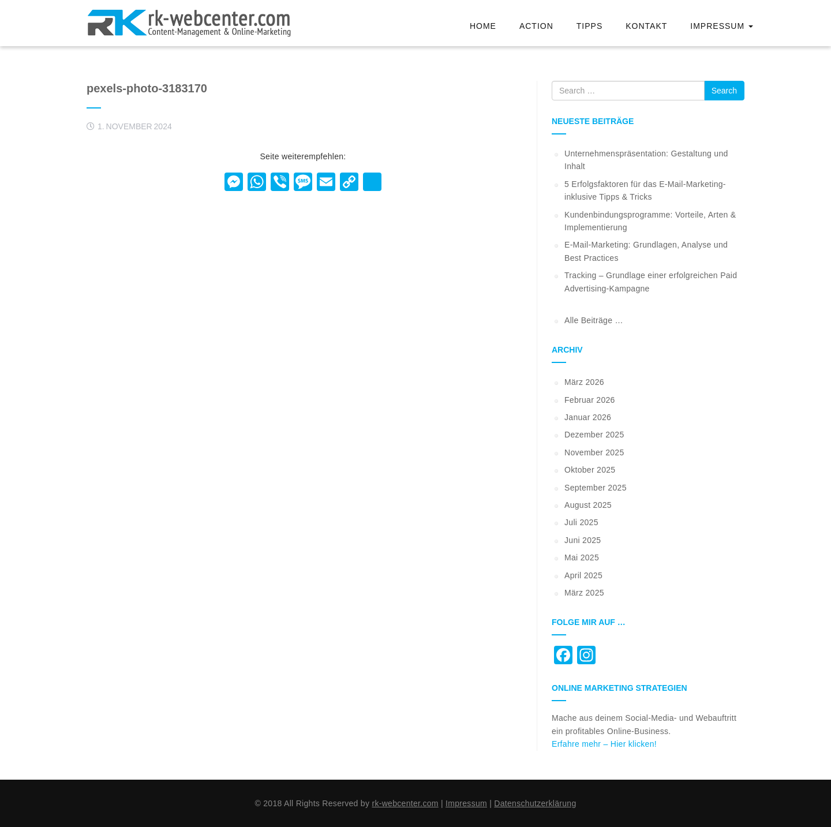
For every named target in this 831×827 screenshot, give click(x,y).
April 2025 (583, 575)
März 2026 (584, 382)
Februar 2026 (589, 400)
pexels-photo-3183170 (147, 88)
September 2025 (595, 487)
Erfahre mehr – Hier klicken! (604, 744)
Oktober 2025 (589, 469)
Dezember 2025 (594, 434)
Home (483, 26)
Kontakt (646, 26)
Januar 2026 (587, 417)
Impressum (721, 26)
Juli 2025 (581, 522)
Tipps (589, 26)
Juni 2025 (582, 540)
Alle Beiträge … (593, 320)
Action (536, 26)
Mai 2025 (581, 557)
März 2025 (584, 592)
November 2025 (594, 452)
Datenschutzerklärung (535, 803)
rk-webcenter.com (405, 803)
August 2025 (588, 505)
